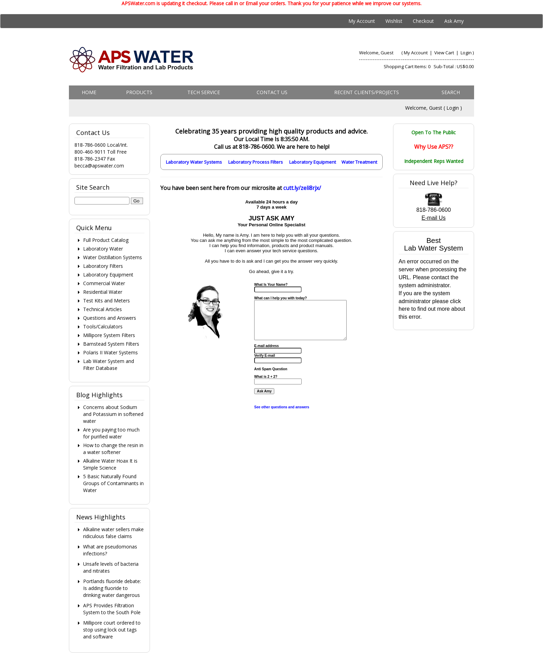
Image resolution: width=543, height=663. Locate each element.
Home (89, 92)
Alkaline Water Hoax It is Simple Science (110, 464)
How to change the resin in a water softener (113, 448)
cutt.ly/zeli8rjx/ (302, 188)
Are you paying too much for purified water (111, 433)
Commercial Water (104, 283)
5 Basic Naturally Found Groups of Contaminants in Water (113, 483)
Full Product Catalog (105, 240)
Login (466, 52)
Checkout (423, 21)
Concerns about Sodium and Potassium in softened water (113, 414)
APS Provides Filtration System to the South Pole (112, 609)
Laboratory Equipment (312, 162)
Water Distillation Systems (112, 257)
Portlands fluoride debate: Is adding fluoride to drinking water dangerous (112, 588)
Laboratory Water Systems (194, 162)
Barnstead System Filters (111, 343)
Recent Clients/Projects (366, 92)
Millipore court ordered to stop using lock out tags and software (112, 629)
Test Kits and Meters (106, 300)
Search (451, 92)
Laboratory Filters (103, 266)
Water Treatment (359, 162)
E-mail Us (433, 218)
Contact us (272, 92)
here (404, 309)
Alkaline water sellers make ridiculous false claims (113, 532)
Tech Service (203, 92)
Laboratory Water (103, 248)
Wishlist (393, 21)
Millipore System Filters (109, 335)
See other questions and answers (281, 407)
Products (139, 92)
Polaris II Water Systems (110, 352)
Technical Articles (102, 309)
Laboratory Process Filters (255, 162)
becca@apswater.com (99, 165)
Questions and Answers (109, 318)
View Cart (444, 52)
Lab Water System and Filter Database (108, 364)
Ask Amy (454, 21)
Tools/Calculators (103, 326)
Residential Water (102, 292)
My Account (361, 21)
